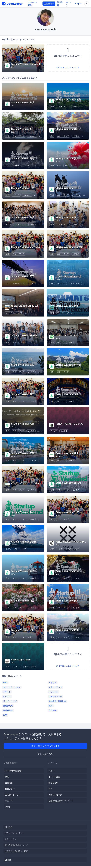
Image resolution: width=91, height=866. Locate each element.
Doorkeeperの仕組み (14, 771)
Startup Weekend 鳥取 (67, 129)
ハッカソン (32, 136)
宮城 (52, 195)
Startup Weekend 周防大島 (69, 247)
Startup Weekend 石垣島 (68, 99)
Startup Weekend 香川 (22, 630)
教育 (66, 166)
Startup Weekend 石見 (67, 571)
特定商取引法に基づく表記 (16, 851)
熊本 (52, 460)
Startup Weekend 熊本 (67, 453)
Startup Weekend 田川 (67, 601)
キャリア (19, 313)
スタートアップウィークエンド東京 (73, 276)
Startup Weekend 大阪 (67, 394)
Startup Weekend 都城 (22, 102)
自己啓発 (64, 431)
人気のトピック (55, 795)
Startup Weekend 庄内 (22, 188)
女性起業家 (8, 706)
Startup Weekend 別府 (67, 512)
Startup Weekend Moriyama (25, 247)
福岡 (52, 490)
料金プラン (10, 789)
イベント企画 (54, 777)
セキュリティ (10, 839)
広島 (7, 460)
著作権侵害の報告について (16, 845)
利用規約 (8, 827)
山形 (7, 195)
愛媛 (7, 490)
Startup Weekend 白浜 (22, 217)
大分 (52, 519)
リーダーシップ (10, 701)
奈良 (7, 431)
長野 (52, 372)
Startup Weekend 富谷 (67, 217)
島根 (52, 578)
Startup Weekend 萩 (21, 129)
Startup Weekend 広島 (22, 453)
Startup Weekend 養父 (22, 394)
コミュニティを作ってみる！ (45, 746)
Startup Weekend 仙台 (67, 188)
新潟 (7, 342)
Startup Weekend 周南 (22, 158)
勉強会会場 (53, 783)
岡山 (52, 637)
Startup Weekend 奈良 (22, 424)
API (50, 789)
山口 (7, 136)
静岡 (52, 313)
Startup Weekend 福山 (22, 601)
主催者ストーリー (12, 795)
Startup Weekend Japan (23, 512)
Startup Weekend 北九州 (68, 483)
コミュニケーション (11, 687)
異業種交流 (8, 710)
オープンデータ (30, 667)
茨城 (52, 342)
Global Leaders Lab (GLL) (24, 306)
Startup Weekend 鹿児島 (23, 542)
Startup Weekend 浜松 (67, 306)
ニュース (9, 801)
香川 (7, 578)
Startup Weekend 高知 (22, 365)
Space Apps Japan (21, 660)
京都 (52, 549)
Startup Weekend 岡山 (67, 630)
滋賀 (7, 254)
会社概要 (9, 783)
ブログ (8, 807)
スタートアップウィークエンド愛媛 (28, 483)
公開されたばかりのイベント (61, 801)
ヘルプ (51, 771)
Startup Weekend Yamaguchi (26, 64)
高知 (7, 372)
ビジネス (75, 107)
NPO (59, 166)
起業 (73, 166)
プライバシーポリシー (14, 833)
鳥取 (52, 136)
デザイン (60, 549)
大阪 (52, 401)
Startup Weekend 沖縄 (67, 158)
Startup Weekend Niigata (24, 335)
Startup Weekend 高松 (22, 571)
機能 (7, 777)
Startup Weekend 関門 (22, 276)
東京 (52, 283)
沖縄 (52, 107)
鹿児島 (8, 549)
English (78, 4)
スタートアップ (63, 107)
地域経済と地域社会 (57, 701)
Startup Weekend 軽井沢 (68, 365)
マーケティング (63, 313)
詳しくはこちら (45, 754)
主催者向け (49, 4)
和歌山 (8, 224)
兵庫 (7, 401)
